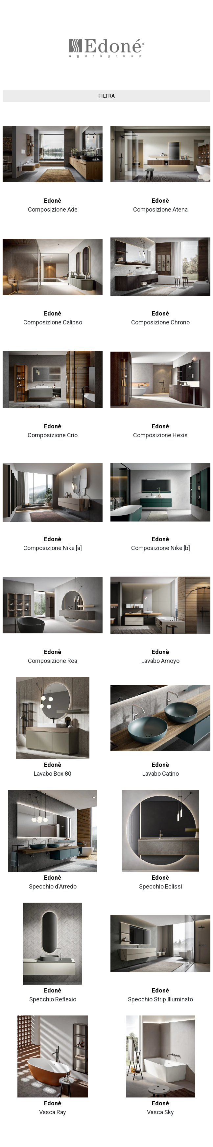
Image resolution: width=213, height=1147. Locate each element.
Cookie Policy (119, 1139)
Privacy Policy (94, 1139)
